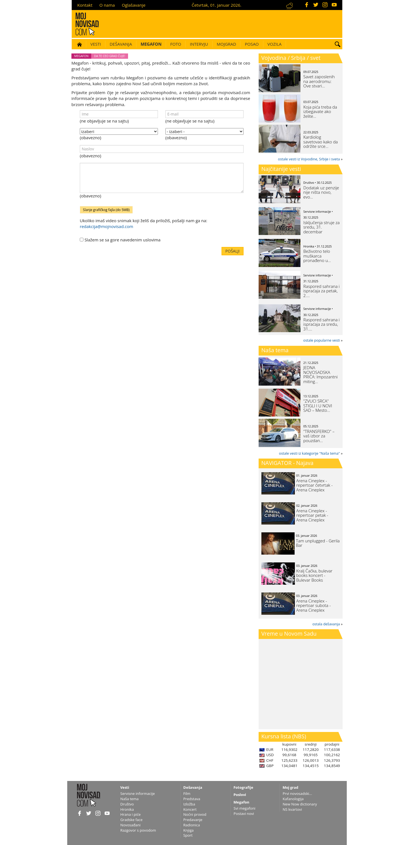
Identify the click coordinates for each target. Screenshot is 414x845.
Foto (175, 44)
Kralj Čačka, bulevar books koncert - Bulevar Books (314, 575)
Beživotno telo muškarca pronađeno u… (317, 255)
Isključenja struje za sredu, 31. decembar (321, 227)
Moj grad (290, 787)
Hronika (127, 809)
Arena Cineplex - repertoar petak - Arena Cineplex (312, 515)
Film (187, 793)
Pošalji (232, 251)
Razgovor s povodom (138, 830)
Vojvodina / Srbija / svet (291, 58)
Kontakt (84, 5)
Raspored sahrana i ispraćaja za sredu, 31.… (321, 324)
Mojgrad (226, 44)
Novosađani (130, 824)
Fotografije (243, 787)
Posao (252, 44)
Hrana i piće (130, 814)
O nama (107, 5)
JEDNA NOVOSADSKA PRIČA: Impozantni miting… (320, 374)
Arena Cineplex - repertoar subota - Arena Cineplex (313, 605)
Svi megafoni (244, 808)
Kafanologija (293, 798)
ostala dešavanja (326, 623)
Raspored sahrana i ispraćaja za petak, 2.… (321, 290)
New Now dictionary (300, 804)
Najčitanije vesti (281, 169)
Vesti (95, 44)
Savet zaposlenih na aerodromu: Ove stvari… (319, 81)
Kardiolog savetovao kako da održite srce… (320, 141)
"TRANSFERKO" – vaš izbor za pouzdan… (318, 435)
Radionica (191, 824)
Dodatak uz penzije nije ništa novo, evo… (321, 192)
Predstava (191, 798)
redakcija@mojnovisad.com (106, 226)
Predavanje (192, 819)
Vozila (275, 44)
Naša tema (275, 350)
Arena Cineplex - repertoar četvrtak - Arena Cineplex (314, 485)
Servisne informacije (137, 793)
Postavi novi (244, 813)
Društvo (127, 804)
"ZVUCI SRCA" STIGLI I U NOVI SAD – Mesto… (317, 405)
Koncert (190, 809)
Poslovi (240, 794)
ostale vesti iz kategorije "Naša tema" (309, 453)
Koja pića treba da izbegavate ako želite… (320, 111)
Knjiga (188, 830)
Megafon (151, 44)
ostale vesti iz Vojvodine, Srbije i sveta (309, 158)
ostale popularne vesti (321, 340)
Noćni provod (194, 814)
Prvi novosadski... (297, 793)
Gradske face (131, 819)
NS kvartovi (292, 809)
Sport (187, 835)
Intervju (199, 44)
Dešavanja (121, 44)
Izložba (189, 804)
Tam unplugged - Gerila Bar (318, 543)
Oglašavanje (134, 5)
